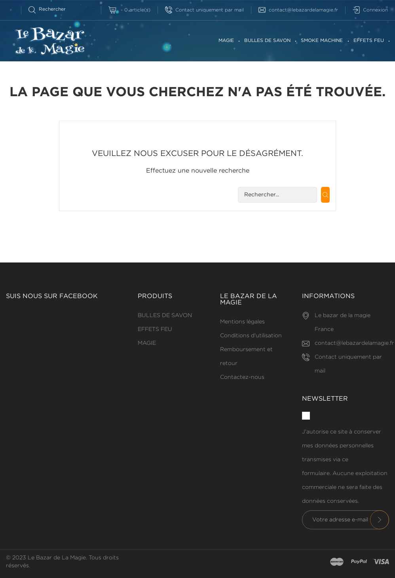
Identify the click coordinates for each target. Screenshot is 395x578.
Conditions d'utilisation (251, 335)
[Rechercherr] (50, 9)
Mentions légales (242, 321)
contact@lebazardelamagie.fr (298, 10)
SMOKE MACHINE (322, 40)
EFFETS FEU (368, 40)
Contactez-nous (242, 377)
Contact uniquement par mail (204, 10)
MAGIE (226, 40)
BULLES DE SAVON (267, 40)
